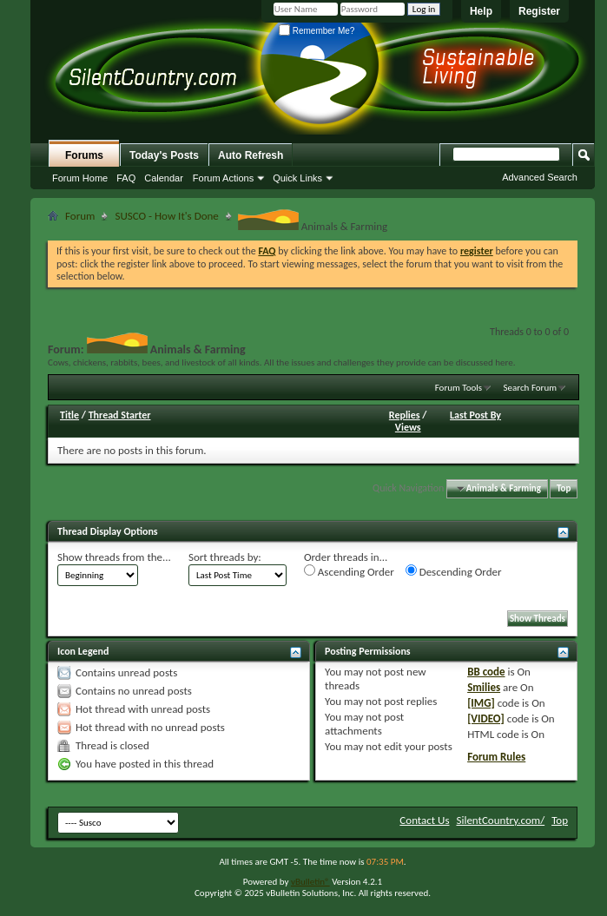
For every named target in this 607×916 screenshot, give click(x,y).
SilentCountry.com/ (500, 820)
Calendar (163, 178)
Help (481, 11)
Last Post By (475, 415)
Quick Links (297, 178)
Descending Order (454, 571)
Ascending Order (349, 571)
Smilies (483, 687)
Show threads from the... (114, 556)
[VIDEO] (486, 718)
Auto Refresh (250, 155)
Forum (80, 215)
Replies (404, 415)
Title (69, 415)
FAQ (125, 178)
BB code (486, 671)
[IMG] (481, 702)
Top (564, 488)
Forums (84, 155)
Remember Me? (316, 31)
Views (408, 427)
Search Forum (531, 387)
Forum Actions (223, 178)
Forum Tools (458, 387)
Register (539, 11)
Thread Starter (120, 415)
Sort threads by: (224, 556)
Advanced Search (539, 177)
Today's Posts (164, 155)
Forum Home (80, 178)
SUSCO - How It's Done (166, 215)
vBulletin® (310, 881)
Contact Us (424, 820)
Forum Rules (496, 756)
